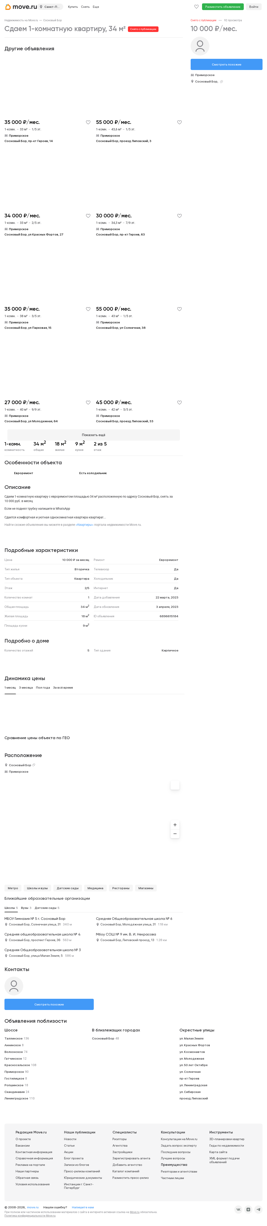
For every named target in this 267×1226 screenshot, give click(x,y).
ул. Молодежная (191, 1055)
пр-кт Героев (189, 1076)
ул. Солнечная (189, 1069)
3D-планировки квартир (226, 1136)
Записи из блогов (76, 1162)
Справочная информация (34, 1155)
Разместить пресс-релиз (131, 1175)
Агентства (120, 1143)
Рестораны (120, 885)
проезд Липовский (193, 1095)
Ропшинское (13, 1082)
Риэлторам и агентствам (179, 1169)
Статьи (69, 1143)
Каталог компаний (126, 1168)
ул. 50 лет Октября (193, 1062)
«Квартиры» (85, 522)
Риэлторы (120, 1136)
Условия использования (33, 1181)
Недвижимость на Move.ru (21, 20)
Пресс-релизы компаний (82, 1168)
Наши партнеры (27, 1168)
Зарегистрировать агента (131, 1155)
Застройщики (122, 1149)
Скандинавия (14, 1089)
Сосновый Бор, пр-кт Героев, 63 (120, 234)
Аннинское (12, 1042)
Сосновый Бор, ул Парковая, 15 (27, 327)
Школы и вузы (37, 885)
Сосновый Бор (52, 20)
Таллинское (13, 1035)
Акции (68, 1149)
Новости (70, 1136)
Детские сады (68, 885)
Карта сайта (218, 1149)
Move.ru (135, 1209)
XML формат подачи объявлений (224, 1157)
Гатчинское (13, 1055)
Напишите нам (83, 1204)
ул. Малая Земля (191, 1035)
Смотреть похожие (49, 1001)
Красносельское (17, 1062)
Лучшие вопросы (173, 1155)
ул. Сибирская (189, 1089)
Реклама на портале (30, 1162)
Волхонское (13, 1049)
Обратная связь (27, 1175)
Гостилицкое (14, 1076)
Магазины (145, 885)
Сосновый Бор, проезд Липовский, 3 (123, 141)
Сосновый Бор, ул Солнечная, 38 (121, 327)
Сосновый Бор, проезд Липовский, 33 (124, 421)
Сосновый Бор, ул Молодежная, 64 (31, 421)
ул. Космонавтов (192, 1049)
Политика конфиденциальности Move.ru (30, 1213)
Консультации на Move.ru (179, 1136)
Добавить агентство (127, 1162)
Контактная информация (34, 1149)
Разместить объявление (222, 6)
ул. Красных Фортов (194, 1042)
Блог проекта (73, 1155)
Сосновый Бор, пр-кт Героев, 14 (28, 141)
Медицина (95, 885)
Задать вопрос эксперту (179, 1143)
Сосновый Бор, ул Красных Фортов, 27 (33, 234)
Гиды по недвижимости (226, 1143)
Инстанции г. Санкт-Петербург (79, 1183)
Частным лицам (172, 1175)
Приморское (18, 769)
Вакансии (23, 1143)
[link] (21, 20)
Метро (13, 885)
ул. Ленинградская (193, 1082)
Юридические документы (83, 1175)
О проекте (23, 1136)
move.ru (33, 1204)
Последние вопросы (175, 1149)
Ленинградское (16, 1095)
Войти (253, 6)
